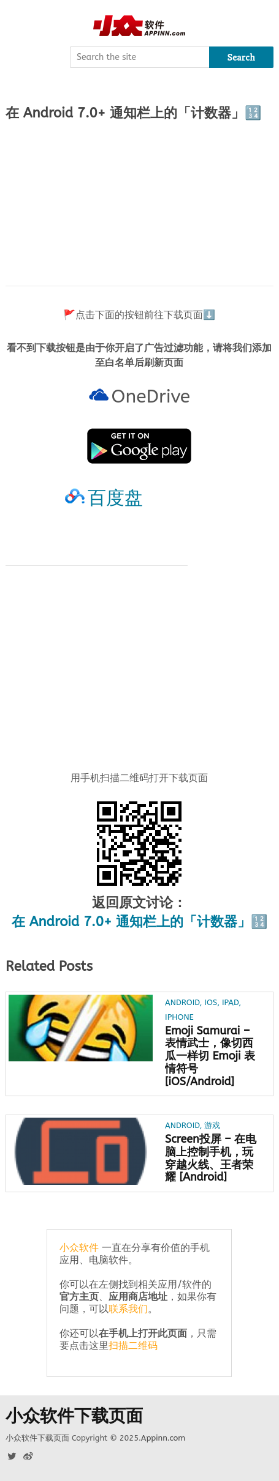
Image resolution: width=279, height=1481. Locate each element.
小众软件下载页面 (74, 1416)
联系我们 (128, 1309)
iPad (230, 1002)
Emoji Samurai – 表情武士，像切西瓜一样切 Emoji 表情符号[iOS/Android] (210, 1056)
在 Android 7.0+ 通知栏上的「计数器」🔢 (139, 922)
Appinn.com (163, 1437)
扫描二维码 (133, 1345)
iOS (210, 1002)
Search (241, 57)
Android (182, 1002)
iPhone (179, 1017)
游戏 (212, 1125)
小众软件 (79, 1247)
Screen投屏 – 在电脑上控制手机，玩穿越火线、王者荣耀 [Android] (210, 1158)
